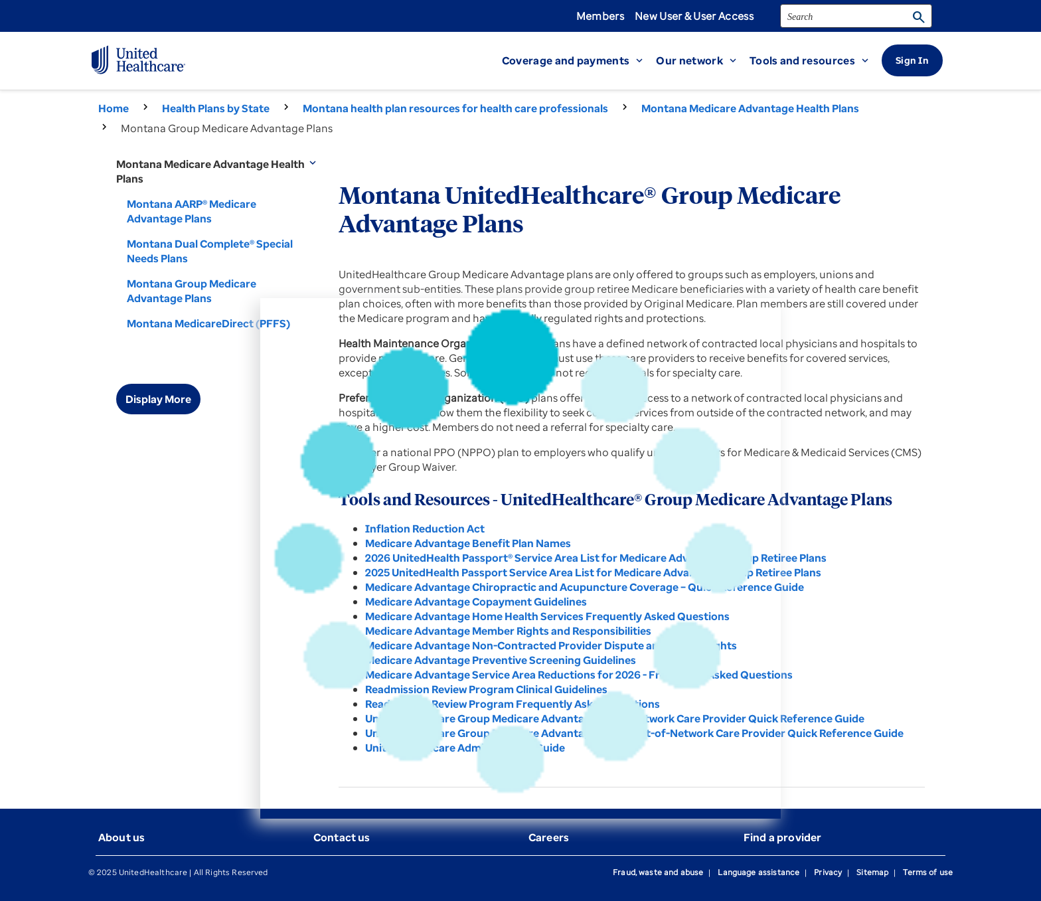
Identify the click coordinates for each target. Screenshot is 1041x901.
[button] (579, 60)
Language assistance (758, 872)
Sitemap (872, 872)
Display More (158, 399)
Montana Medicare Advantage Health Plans (750, 108)
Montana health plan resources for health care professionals (455, 108)
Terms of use (928, 872)
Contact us (341, 837)
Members (600, 16)
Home (113, 108)
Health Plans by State (216, 108)
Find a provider (782, 837)
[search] (856, 16)
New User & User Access (694, 16)
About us (121, 837)
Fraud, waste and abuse (658, 872)
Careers (548, 837)
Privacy (828, 872)
